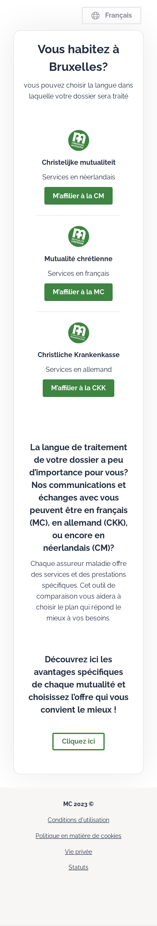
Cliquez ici (78, 741)
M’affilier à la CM (78, 196)
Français (111, 15)
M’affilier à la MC (78, 292)
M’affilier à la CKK (78, 388)
